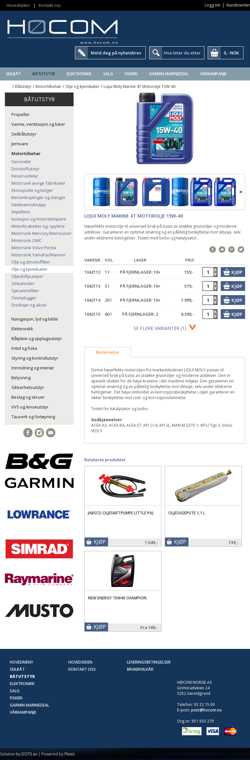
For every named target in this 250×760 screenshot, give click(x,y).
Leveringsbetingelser (149, 662)
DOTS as (29, 754)
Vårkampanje (213, 74)
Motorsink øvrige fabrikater (38, 183)
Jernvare (19, 144)
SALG (108, 74)
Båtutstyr (44, 74)
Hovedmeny (21, 662)
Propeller (20, 114)
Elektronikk (79, 74)
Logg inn (212, 5)
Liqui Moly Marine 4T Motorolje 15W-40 (139, 86)
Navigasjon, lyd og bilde (34, 319)
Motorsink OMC (26, 240)
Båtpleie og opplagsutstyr (36, 338)
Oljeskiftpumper (27, 276)
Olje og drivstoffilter (30, 262)
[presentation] (107, 352)
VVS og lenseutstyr (30, 407)
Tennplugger (23, 298)
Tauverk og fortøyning (33, 417)
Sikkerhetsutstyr (27, 387)
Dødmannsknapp (28, 205)
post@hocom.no (206, 710)
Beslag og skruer (28, 397)
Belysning (21, 377)
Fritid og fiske (24, 348)
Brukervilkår (140, 669)
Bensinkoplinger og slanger (38, 197)
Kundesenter (238, 5)
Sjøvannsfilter (25, 291)
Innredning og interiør (32, 368)
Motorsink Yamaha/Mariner (38, 255)
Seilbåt (13, 74)
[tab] (107, 352)
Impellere (20, 212)
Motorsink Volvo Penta (33, 248)
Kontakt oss (50, 5)
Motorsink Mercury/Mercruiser (41, 233)
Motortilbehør (48, 86)
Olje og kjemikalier (82, 86)
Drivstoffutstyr (25, 169)
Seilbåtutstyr (23, 134)
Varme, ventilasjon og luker (38, 124)
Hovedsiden (18, 5)
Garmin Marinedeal (168, 74)
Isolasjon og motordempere (38, 219)
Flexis (69, 754)
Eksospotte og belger (32, 190)
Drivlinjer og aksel (29, 305)
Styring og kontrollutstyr (34, 358)
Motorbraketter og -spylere (38, 226)
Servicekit (21, 162)
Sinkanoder (23, 283)
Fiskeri (131, 74)
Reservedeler (24, 176)
